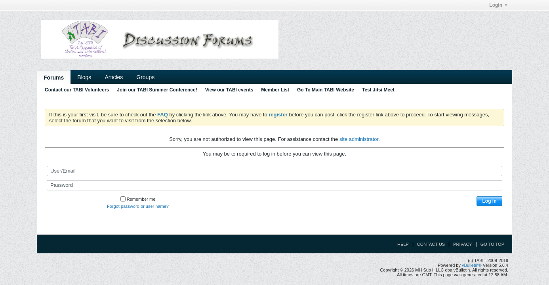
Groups (145, 77)
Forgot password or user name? (138, 206)
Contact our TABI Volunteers (77, 90)
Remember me (138, 199)
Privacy (462, 244)
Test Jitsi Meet (378, 90)
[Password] (274, 185)
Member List (275, 90)
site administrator (358, 139)
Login (498, 5)
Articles (114, 77)
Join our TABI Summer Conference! (157, 90)
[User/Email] (274, 171)
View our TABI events (229, 90)
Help (403, 244)
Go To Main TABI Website (325, 90)
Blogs (84, 77)
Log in (489, 201)
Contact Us (431, 244)
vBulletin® (472, 265)
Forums (54, 77)
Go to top (492, 244)
